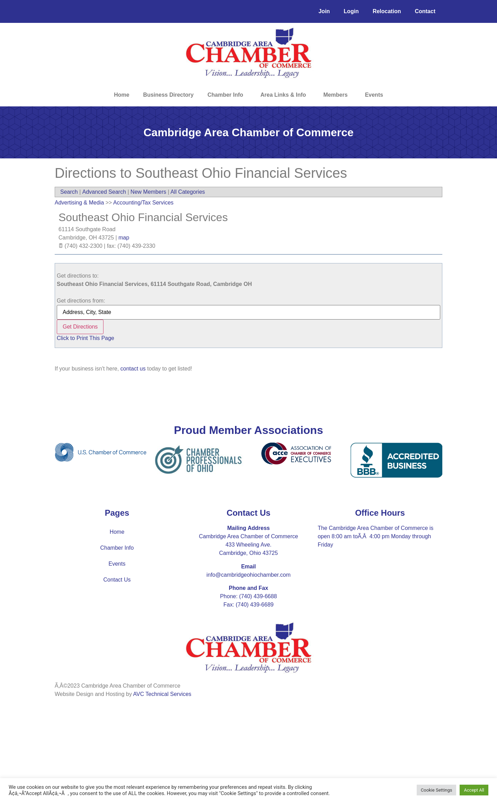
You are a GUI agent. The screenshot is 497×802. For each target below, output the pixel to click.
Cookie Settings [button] (436, 790)
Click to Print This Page (85, 338)
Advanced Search (104, 192)
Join (324, 11)
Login (351, 11)
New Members (148, 192)
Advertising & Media (79, 203)
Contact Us (116, 580)
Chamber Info (226, 94)
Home (121, 95)
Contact (425, 11)
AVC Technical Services (162, 694)
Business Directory (168, 95)
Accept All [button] (474, 790)
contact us (133, 369)
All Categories (187, 192)
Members (337, 94)
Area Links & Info (285, 94)
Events (374, 95)
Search (69, 192)
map (123, 238)
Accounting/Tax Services (143, 203)
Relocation (387, 11)
